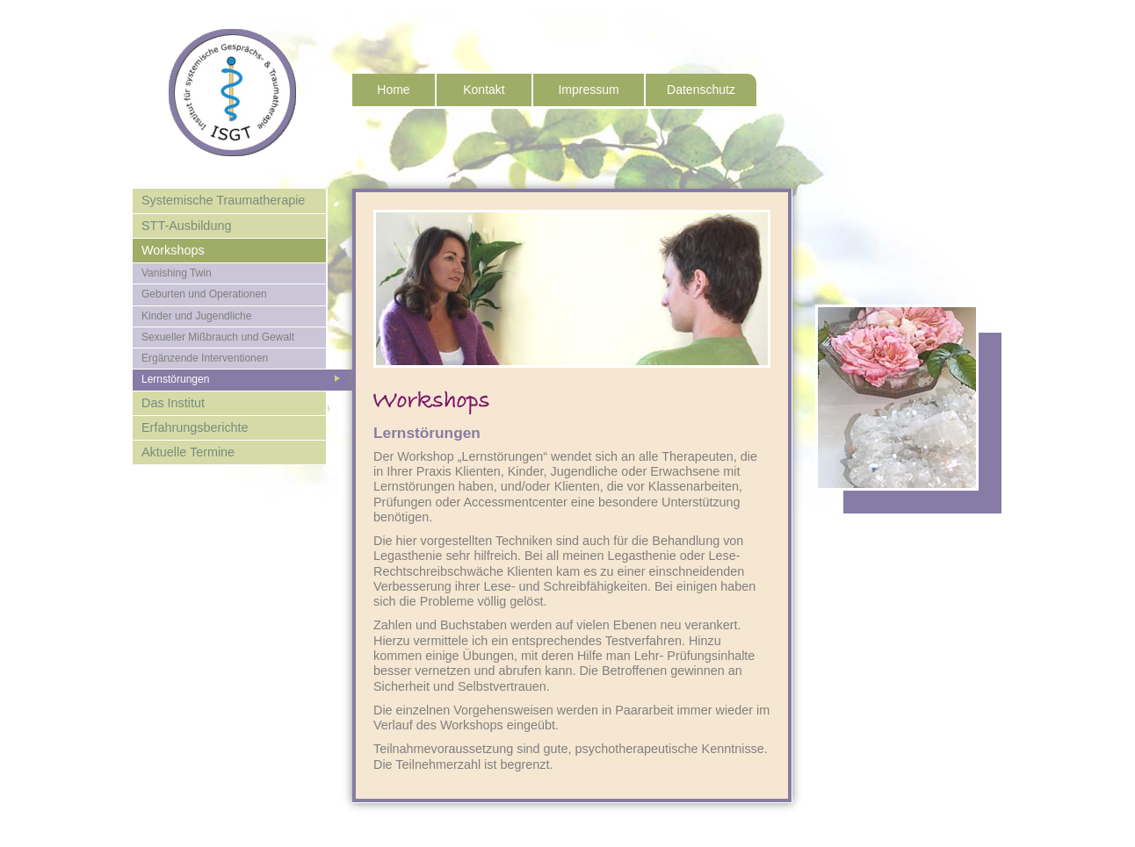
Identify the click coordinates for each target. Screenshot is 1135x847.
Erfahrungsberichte (195, 427)
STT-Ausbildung (186, 226)
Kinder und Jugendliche (196, 316)
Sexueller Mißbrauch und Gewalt (217, 337)
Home (393, 90)
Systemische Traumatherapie (223, 200)
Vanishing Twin (176, 273)
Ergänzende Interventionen (204, 358)
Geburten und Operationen (204, 294)
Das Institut (173, 403)
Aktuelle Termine (188, 452)
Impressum (588, 90)
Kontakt (483, 90)
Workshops (173, 250)
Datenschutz (701, 90)
